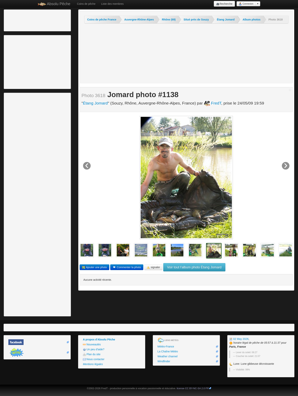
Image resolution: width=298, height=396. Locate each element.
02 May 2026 (239, 338)
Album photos (251, 19)
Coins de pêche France (101, 19)
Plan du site (91, 354)
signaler (153, 267)
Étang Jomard (226, 19)
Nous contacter (93, 359)
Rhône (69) (169, 19)
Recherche (224, 4)
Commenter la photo (127, 267)
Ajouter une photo (94, 267)
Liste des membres (112, 3)
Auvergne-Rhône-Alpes (139, 19)
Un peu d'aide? (93, 349)
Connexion (246, 4)
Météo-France (166, 346)
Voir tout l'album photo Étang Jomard (194, 267)
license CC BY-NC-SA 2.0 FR (193, 388)
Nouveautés (92, 344)
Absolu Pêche (54, 4)
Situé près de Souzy (196, 19)
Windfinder (164, 361)
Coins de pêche (86, 3)
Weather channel (168, 356)
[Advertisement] (26, 19)
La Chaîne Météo (168, 351)
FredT (212, 103)
